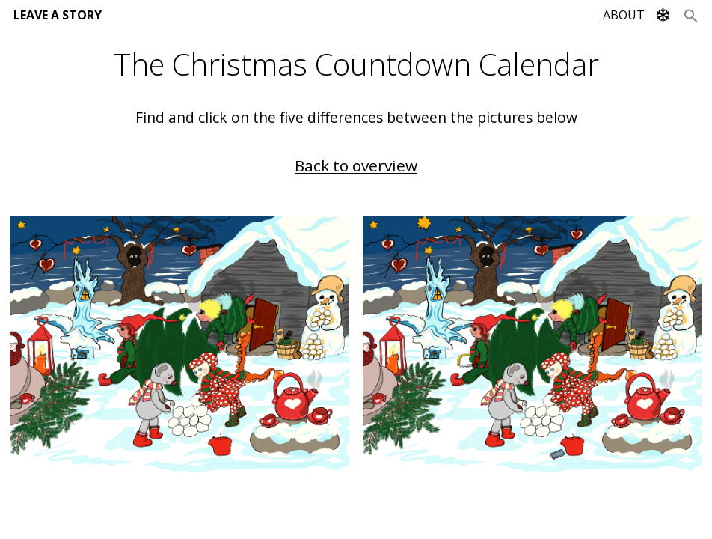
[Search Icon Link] (691, 15)
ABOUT (624, 15)
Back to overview (356, 165)
